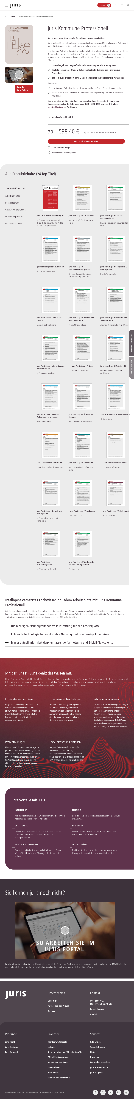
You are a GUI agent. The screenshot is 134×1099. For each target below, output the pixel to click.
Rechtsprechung (12, 203)
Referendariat (54, 1072)
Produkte (11, 1034)
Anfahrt (93, 1014)
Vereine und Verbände (58, 1062)
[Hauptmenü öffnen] (6, 5)
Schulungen (95, 1042)
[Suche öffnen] (116, 5)
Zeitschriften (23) (14, 188)
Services (95, 1034)
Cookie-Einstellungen (32, 1092)
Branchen (54, 1034)
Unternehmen (54, 1067)
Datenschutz (20, 1092)
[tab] (67, 628)
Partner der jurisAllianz (58, 1006)
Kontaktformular (97, 1009)
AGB (14, 1092)
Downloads (95, 1057)
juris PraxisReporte (99, 1067)
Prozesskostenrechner (100, 1062)
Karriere (51, 1011)
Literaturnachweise (13, 223)
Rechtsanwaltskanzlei (58, 1042)
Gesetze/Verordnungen (15, 209)
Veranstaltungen (97, 1047)
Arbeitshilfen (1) (12, 196)
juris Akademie (12, 1052)
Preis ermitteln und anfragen (86, 141)
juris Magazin (96, 1072)
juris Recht (10, 1042)
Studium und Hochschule (59, 1077)
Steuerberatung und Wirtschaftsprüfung (66, 1052)
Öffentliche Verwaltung (58, 1057)
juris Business (11, 1047)
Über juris (52, 1000)
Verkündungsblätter (14, 216)
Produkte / (28, 16)
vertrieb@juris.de (55, 107)
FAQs (92, 1052)
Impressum (8, 1092)
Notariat (51, 1047)
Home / (21, 16)
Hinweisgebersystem (46, 1092)
